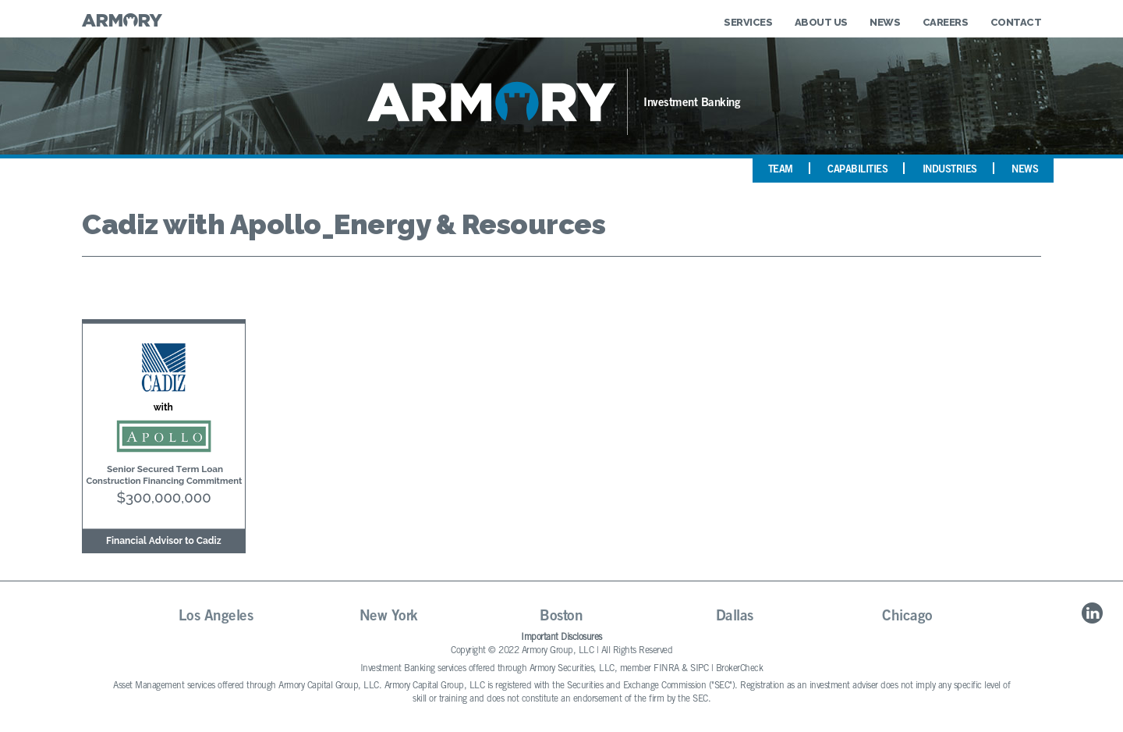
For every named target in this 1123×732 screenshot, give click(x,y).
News (885, 22)
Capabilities (857, 170)
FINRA (666, 668)
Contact (1016, 22)
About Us (821, 22)
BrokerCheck (739, 668)
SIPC (699, 668)
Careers (946, 22)
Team (780, 170)
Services (748, 22)
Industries (950, 170)
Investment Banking (691, 103)
